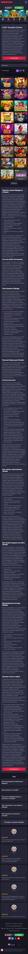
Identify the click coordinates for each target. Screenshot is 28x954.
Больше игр (14, 183)
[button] (1, 13)
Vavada (14, 313)
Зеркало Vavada (14, 58)
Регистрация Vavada (14, 769)
